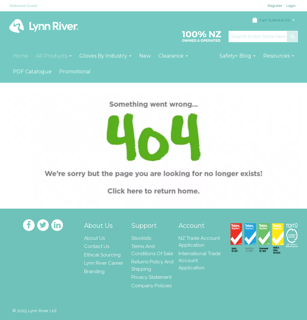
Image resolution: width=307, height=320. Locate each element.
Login (291, 5)
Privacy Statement (151, 277)
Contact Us (96, 246)
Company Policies (151, 286)
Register (275, 5)
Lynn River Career (103, 263)
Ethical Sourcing (102, 255)
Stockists (141, 238)
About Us (94, 238)
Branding (94, 271)
